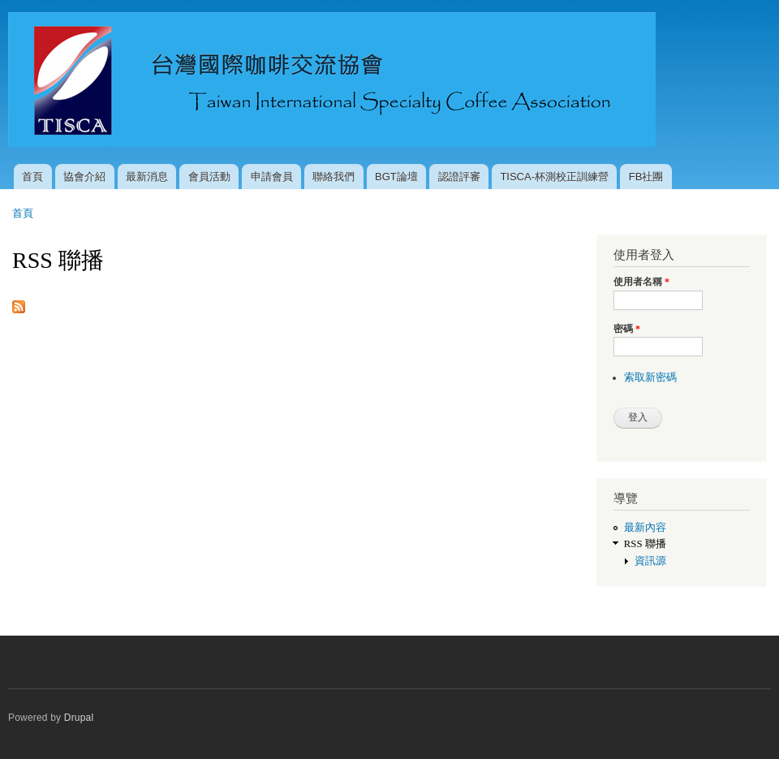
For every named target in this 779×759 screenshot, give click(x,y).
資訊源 (650, 561)
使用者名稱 (641, 281)
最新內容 (645, 527)
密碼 (626, 328)
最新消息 (147, 176)
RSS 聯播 (645, 544)
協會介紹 (84, 176)
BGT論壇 (396, 176)
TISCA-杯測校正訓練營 (554, 176)
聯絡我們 (333, 176)
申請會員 (272, 176)
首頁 (32, 176)
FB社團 (646, 176)
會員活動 (209, 176)
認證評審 (459, 176)
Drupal (79, 717)
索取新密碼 (650, 377)
